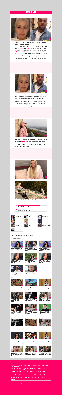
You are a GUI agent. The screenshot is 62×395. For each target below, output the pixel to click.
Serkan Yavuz (30, 48)
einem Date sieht (25, 141)
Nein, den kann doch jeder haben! (24, 210)
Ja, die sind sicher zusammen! (23, 206)
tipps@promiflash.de (29, 235)
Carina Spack (20, 48)
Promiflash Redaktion (25, 46)
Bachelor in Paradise (19, 51)
